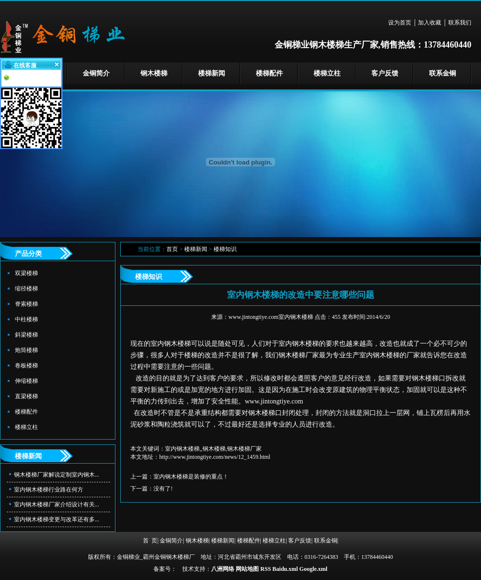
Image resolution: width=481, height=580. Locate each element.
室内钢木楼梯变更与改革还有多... (56, 519)
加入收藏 (429, 22)
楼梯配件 (269, 73)
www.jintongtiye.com (274, 401)
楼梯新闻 (211, 73)
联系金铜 (442, 73)
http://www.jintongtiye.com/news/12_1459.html (214, 457)
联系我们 (459, 22)
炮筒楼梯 (26, 350)
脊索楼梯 (26, 304)
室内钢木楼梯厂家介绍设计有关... (56, 504)
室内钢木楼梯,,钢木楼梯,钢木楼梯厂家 (213, 448)
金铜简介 (96, 73)
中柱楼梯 (26, 319)
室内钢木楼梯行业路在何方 (48, 489)
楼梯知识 (225, 249)
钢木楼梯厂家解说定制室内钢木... (56, 474)
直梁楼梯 (26, 396)
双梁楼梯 (26, 273)
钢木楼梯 (153, 73)
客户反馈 (384, 73)
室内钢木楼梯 (171, 343)
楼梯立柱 (327, 73)
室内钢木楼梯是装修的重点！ (190, 476)
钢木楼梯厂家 (298, 355)
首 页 (150, 540)
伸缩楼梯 (26, 381)
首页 (172, 249)
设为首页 (399, 22)
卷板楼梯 (26, 365)
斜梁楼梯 (26, 334)
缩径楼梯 (26, 288)
